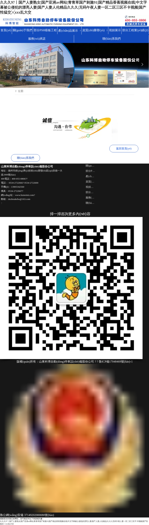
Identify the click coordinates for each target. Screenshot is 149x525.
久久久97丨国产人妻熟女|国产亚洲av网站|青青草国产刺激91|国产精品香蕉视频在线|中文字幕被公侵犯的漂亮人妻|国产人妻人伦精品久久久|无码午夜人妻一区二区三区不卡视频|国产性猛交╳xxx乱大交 (73, 7)
